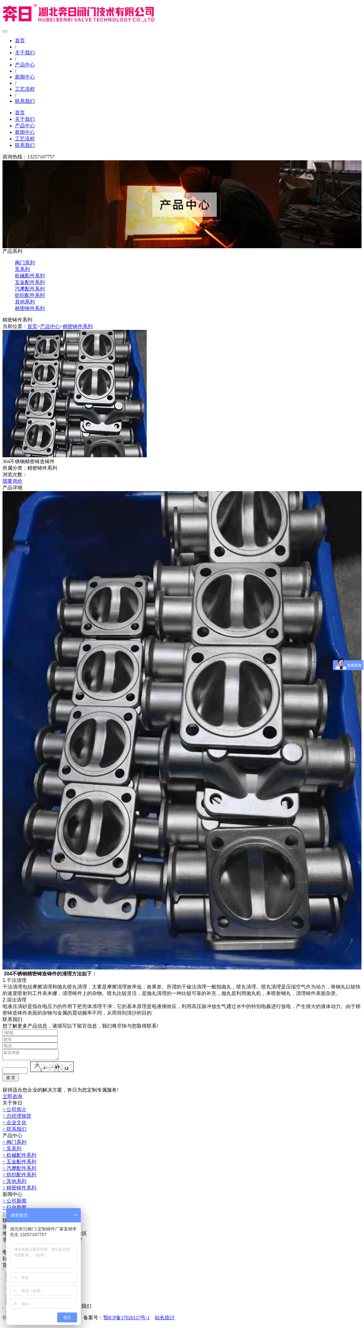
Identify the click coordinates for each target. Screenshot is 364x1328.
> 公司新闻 (14, 1202)
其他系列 (25, 301)
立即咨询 (12, 1098)
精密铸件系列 (30, 308)
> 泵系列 (11, 1150)
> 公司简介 (14, 1111)
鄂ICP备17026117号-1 (126, 1319)
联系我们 (25, 101)
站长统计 (165, 1319)
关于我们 (25, 52)
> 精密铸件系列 (19, 1189)
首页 (20, 40)
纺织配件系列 (30, 295)
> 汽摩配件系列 (19, 1170)
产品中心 (25, 64)
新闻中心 (25, 77)
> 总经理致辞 (16, 1117)
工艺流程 (25, 89)
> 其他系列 (14, 1183)
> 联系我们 (14, 1131)
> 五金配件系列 (19, 1163)
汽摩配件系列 (30, 288)
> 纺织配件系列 (19, 1176)
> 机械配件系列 (19, 1157)
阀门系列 (25, 262)
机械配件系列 (30, 275)
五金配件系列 (30, 282)
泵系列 (22, 269)
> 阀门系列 (14, 1144)
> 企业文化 (14, 1124)
